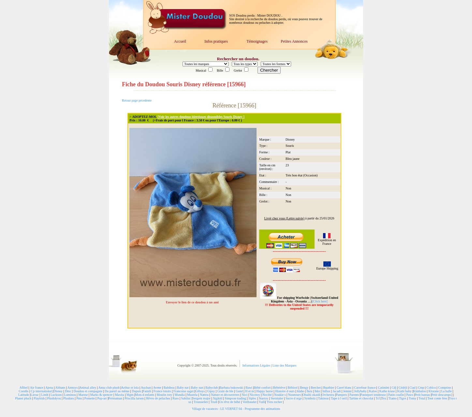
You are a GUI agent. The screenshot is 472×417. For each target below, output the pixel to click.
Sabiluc (186, 398)
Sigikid (217, 398)
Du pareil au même (117, 391)
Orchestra (328, 394)
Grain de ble (225, 391)
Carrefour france (365, 387)
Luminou (70, 394)
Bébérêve (279, 387)
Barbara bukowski (231, 387)
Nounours (294, 394)
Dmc (68, 391)
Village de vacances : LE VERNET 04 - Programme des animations (236, 408)
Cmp (421, 387)
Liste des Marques (284, 365)
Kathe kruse (387, 391)
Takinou (323, 398)
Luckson (56, 394)
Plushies (68, 398)
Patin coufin (396, 394)
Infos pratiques (216, 41)
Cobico (431, 387)
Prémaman (115, 398)
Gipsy (211, 391)
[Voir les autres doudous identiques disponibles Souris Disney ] (200, 116)
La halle (446, 391)
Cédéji (403, 387)
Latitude (23, 394)
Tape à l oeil (339, 398)
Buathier (328, 387)
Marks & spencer (101, 394)
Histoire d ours (284, 391)
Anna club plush (109, 387)
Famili (147, 391)
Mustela (192, 394)
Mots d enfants (144, 394)
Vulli (262, 402)
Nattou (204, 394)
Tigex (402, 398)
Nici (244, 394)
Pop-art (102, 398)
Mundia (180, 394)
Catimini (383, 387)
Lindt (44, 394)
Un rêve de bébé (229, 402)
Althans (60, 387)
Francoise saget (183, 391)
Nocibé (267, 394)
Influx (326, 391)
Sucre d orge (294, 398)
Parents (354, 394)
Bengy (304, 387)
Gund (239, 391)
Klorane (433, 391)
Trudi (213, 402)
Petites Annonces (294, 41)
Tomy (412, 398)
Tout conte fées (437, 398)
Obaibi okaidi (311, 394)
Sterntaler (277, 398)
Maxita (119, 394)
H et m (249, 391)
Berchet (316, 387)
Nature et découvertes (225, 394)
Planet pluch (23, 398)
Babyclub (211, 387)
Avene (157, 387)
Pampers (341, 394)
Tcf (378, 398)
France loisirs (162, 391)
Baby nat (183, 387)
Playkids (39, 398)
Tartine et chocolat (361, 398)
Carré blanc (344, 387)
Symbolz (310, 398)
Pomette (89, 398)
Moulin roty (164, 394)
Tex (383, 398)
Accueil (180, 41)
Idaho (300, 391)
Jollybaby (360, 391)
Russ (175, 398)
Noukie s (280, 394)
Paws (409, 394)
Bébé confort (262, 387)
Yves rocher (274, 402)
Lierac (35, 394)
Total (422, 398)
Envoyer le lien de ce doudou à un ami (193, 302)
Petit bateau (422, 394)
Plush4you (54, 398)
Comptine (444, 387)
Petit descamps (441, 394)
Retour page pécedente (137, 100)
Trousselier (201, 402)
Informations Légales (257, 365)
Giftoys (200, 391)
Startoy (263, 398)
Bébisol (293, 387)
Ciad (412, 387)
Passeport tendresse (373, 394)
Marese (83, 394)
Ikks (317, 391)
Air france (36, 387)
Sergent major (201, 398)
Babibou (169, 387)
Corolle (24, 391)
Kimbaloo (419, 391)
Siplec (252, 398)
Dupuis (136, 391)
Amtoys (72, 387)
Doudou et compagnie (88, 391)
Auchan (146, 387)
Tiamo (392, 398)
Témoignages (257, 41)
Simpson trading (235, 398)
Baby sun (197, 387)
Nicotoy (255, 394)
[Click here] (320, 301)
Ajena (49, 387)
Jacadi (336, 391)
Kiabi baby (404, 391)
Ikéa (309, 391)
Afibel (24, 387)
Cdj (393, 387)
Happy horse (264, 391)
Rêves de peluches (158, 398)
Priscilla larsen (134, 398)
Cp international (41, 391)
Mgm (130, 394)
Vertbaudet (250, 402)
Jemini (347, 391)
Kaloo (373, 391)
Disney (58, 391)
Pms (79, 398)
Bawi (248, 387)
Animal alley (87, 387)
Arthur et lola (130, 387)
